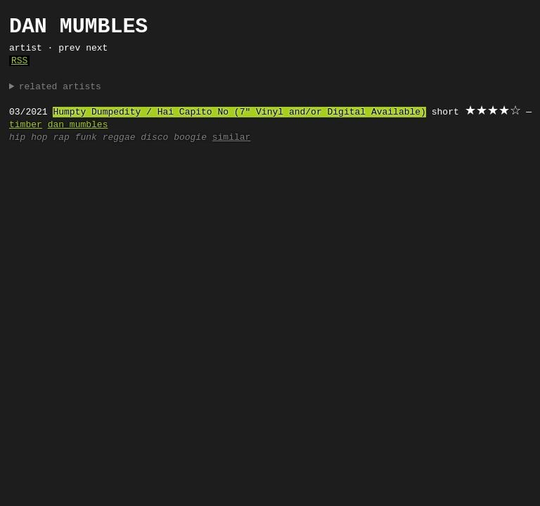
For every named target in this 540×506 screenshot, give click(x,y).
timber (25, 125)
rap (61, 137)
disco (154, 137)
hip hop (28, 137)
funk (86, 137)
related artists (60, 87)
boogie (190, 137)
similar (231, 137)
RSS (19, 61)
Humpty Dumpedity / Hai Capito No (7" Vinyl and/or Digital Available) (239, 112)
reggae (119, 137)
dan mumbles (78, 125)
